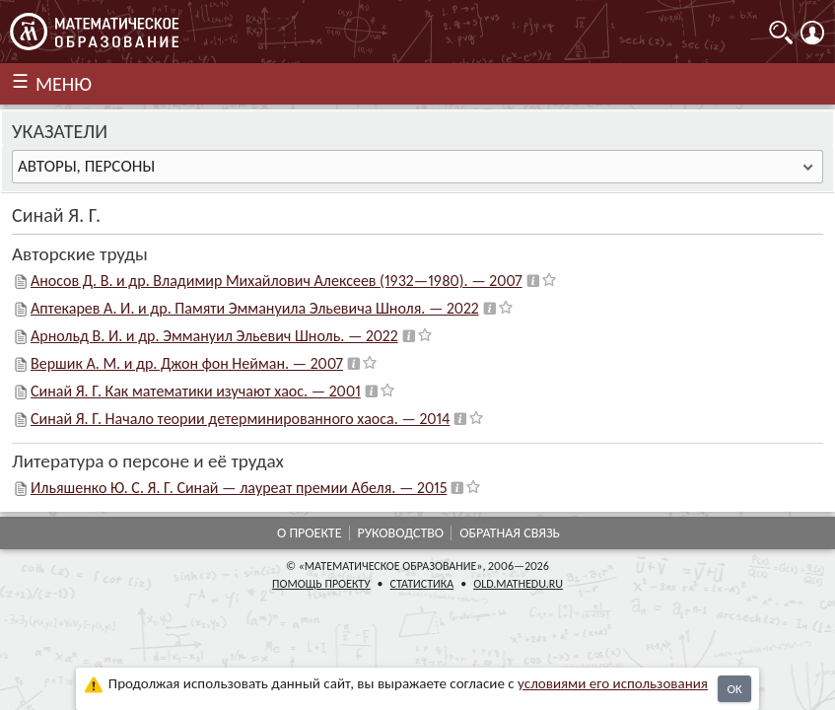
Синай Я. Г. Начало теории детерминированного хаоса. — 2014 (240, 418)
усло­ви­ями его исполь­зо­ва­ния (613, 683)
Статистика (422, 584)
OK (734, 688)
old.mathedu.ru (518, 584)
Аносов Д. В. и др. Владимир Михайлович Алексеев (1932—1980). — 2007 (276, 280)
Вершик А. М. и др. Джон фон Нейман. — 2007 (187, 363)
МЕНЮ (63, 84)
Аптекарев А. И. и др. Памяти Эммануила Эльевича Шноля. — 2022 (255, 308)
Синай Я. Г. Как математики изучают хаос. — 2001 (196, 391)
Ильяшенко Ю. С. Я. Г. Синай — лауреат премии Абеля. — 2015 (239, 487)
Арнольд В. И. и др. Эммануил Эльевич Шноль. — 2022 (214, 335)
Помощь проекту (321, 584)
